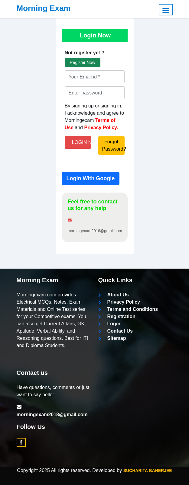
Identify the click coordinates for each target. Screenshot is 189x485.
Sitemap (112, 338)
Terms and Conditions (128, 309)
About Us (113, 294)
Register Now (82, 62)
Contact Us (115, 330)
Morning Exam (44, 8)
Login (109, 323)
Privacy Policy (119, 302)
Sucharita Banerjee (147, 470)
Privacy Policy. (101, 127)
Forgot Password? (113, 145)
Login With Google (91, 178)
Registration (116, 316)
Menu (166, 9)
